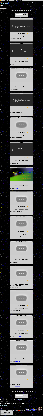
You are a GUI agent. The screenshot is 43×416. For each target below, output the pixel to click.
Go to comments (21, 36)
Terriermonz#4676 (18, 336)
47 (24, 10)
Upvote (16, 36)
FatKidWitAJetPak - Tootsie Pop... (21, 266)
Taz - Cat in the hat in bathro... (21, 365)
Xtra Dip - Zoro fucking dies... (21, 117)
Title (20, 15)
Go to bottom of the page (4, 8)
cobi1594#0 (16, 188)
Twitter (20, 0)
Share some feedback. (3, 405)
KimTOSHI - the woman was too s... (21, 216)
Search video (24, 14)
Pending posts (4, 0)
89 (30, 10)
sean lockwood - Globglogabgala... (21, 241)
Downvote (26, 36)
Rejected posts (14, 0)
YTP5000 (4, 3)
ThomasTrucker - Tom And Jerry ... (21, 290)
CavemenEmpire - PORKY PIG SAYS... (21, 68)
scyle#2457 (16, 138)
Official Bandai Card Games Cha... (21, 315)
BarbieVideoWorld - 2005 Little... (21, 340)
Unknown (21, 18)
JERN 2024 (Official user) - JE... (21, 167)
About (18, 0)
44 (19, 10)
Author (23, 15)
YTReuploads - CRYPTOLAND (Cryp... (21, 191)
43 (17, 10)
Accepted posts (8, 0)
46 (22, 10)
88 (28, 10)
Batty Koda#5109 (17, 386)
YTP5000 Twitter (21, 400)
